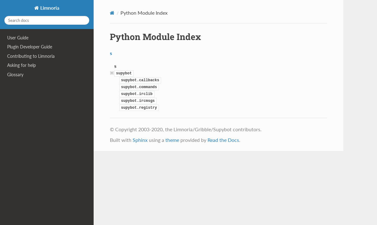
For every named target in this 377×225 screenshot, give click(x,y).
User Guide (17, 37)
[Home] (112, 12)
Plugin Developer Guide (29, 46)
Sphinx (140, 140)
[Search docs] (47, 20)
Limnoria (49, 8)
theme (172, 140)
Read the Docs (223, 140)
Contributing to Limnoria (31, 56)
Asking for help (21, 65)
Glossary (15, 74)
